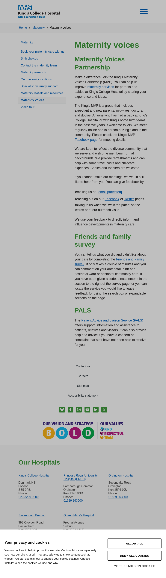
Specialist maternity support (39, 86)
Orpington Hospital (120, 475)
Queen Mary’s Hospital (79, 515)
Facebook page (86, 140)
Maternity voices (32, 100)
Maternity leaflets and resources (42, 93)
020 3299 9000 (29, 497)
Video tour (27, 107)
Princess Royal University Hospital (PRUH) (80, 477)
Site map (83, 385)
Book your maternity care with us (42, 51)
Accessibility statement (83, 395)
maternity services (100, 87)
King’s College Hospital (34, 475)
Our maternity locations (36, 79)
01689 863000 (73, 500)
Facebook (112, 199)
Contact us (83, 366)
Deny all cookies (134, 555)
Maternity (27, 42)
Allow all (134, 543)
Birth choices (29, 58)
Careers (83, 376)
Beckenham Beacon (32, 515)
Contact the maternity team (39, 65)
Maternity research (33, 72)
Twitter (129, 199)
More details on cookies (134, 566)
